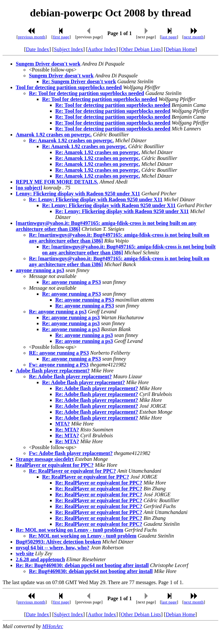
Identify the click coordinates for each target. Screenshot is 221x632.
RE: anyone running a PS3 (59, 353)
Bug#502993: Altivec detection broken (58, 541)
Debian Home (180, 49)
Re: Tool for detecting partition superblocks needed (86, 93)
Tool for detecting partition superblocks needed (69, 87)
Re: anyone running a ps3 (57, 311)
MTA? (62, 423)
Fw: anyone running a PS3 (58, 364)
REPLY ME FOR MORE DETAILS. (57, 182)
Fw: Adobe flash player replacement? (71, 453)
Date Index (37, 49)
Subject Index (68, 49)
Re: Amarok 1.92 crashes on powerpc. (71, 140)
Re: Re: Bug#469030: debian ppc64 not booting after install (82, 565)
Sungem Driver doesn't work (48, 64)
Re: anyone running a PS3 (71, 282)
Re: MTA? (67, 429)
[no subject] (29, 187)
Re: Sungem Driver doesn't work (79, 81)
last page (169, 36)
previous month (31, 36)
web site (25, 553)
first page (61, 36)
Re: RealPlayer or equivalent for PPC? (72, 471)
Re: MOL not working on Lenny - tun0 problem (69, 530)
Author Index (102, 49)
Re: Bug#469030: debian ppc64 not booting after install (91, 571)
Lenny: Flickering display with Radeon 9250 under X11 (78, 193)
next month (194, 36)
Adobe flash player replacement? (53, 370)
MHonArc (52, 626)
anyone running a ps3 (40, 270)
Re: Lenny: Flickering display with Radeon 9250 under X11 (95, 199)
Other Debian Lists (141, 49)
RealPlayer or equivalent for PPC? (54, 465)
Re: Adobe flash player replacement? (70, 376)
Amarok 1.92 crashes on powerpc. (54, 134)
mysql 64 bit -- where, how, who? (52, 547)
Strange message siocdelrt (45, 459)
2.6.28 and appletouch (40, 559)
